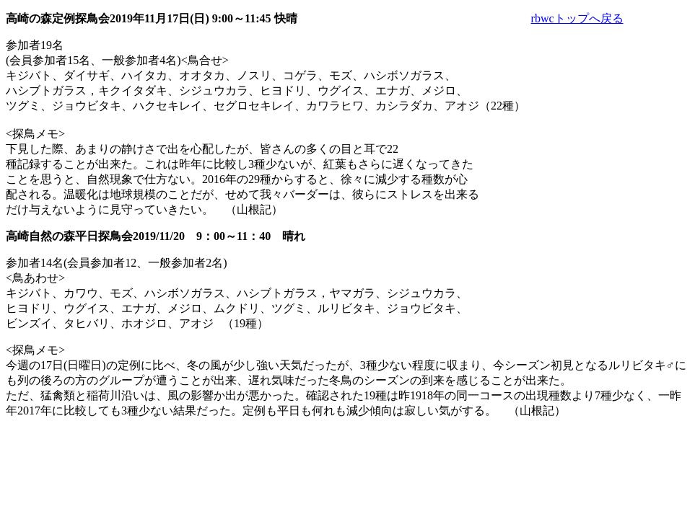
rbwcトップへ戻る (577, 18)
